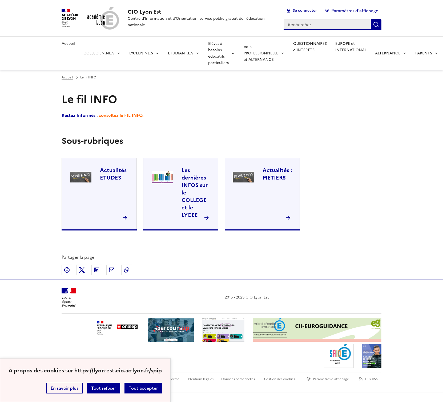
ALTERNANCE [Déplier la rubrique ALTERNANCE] (387, 53)
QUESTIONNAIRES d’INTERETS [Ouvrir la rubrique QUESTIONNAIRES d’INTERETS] (310, 47)
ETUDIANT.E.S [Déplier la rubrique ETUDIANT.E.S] (180, 53)
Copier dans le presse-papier (126, 270)
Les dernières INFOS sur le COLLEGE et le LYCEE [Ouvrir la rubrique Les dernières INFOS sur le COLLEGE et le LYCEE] (195, 192)
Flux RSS (371, 379)
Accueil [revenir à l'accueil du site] (68, 43)
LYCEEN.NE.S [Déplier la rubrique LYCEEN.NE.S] (141, 53)
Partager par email (111, 270)
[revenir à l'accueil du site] (201, 11)
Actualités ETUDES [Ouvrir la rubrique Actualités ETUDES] (113, 174)
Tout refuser (103, 388)
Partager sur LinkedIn (96, 270)
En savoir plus (64, 388)
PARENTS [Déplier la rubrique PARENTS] (423, 53)
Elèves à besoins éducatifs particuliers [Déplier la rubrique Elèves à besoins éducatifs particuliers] (218, 53)
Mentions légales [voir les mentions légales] (201, 379)
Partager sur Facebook (67, 270)
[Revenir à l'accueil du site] (69, 297)
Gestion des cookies (279, 379)
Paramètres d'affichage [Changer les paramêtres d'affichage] (354, 10)
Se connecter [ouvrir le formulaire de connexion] (305, 10)
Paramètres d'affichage (331, 379)
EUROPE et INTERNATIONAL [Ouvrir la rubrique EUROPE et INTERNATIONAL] (351, 47)
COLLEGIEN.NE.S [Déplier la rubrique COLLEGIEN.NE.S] (98, 53)
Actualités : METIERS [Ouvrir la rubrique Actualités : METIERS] (277, 174)
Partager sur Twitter (81, 270)
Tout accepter (143, 388)
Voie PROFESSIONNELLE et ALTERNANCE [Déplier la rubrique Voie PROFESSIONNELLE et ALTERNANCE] (261, 53)
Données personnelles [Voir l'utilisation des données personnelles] (238, 379)
